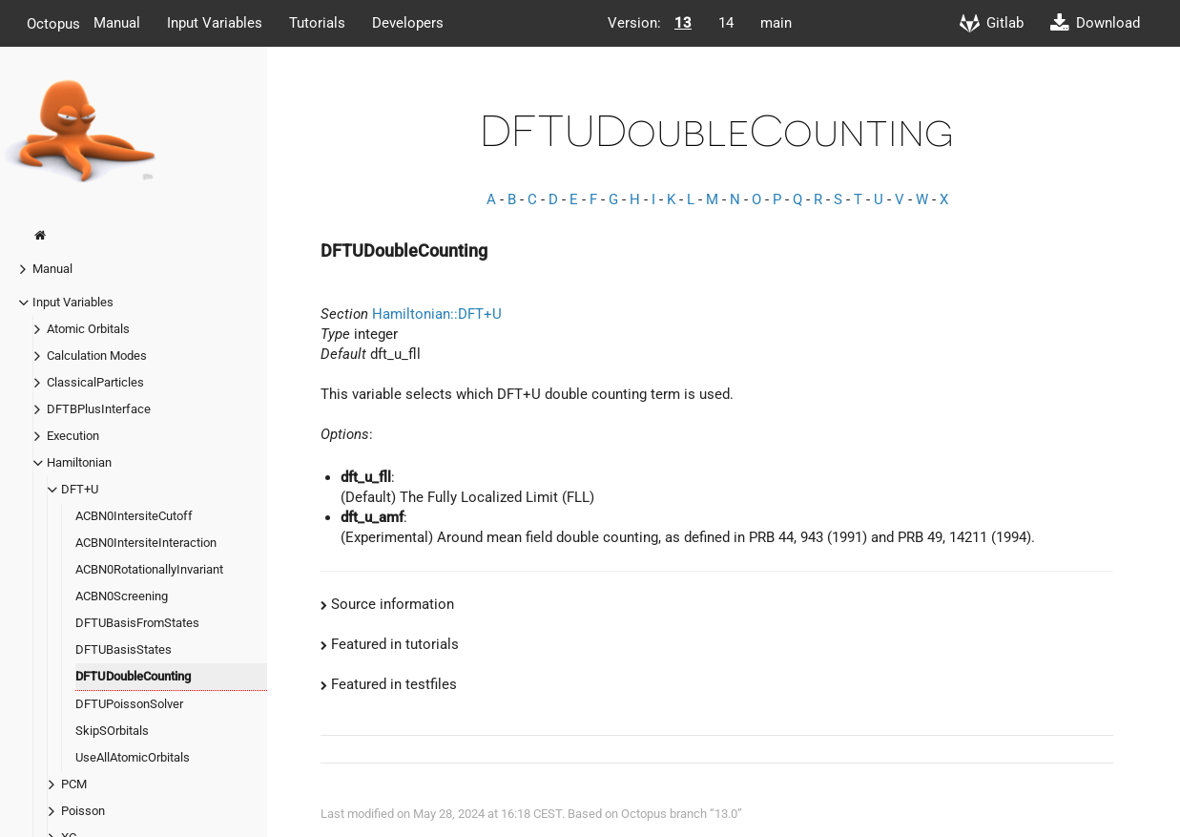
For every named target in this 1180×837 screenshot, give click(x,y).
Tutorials (317, 22)
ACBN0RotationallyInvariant (149, 569)
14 (726, 22)
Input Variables (214, 22)
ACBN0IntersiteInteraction (146, 542)
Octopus (53, 22)
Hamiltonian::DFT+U (437, 314)
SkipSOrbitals (112, 730)
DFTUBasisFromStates (137, 623)
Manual (116, 22)
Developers (408, 22)
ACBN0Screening (121, 596)
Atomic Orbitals (88, 329)
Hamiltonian (79, 462)
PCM (74, 784)
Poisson (83, 811)
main (776, 22)
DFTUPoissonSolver (129, 704)
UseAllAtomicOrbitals (132, 757)
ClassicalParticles (95, 382)
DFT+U (79, 489)
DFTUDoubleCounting (133, 676)
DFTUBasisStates (123, 649)
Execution (73, 436)
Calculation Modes (97, 355)
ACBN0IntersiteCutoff (134, 516)
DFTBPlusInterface (99, 409)
